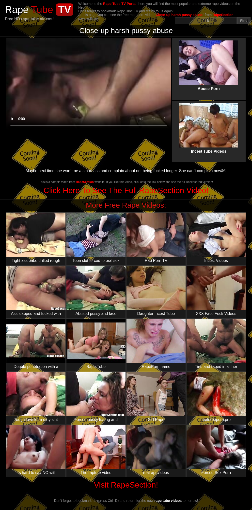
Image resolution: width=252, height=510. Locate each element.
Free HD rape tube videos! (29, 19)
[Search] (206, 20)
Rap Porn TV (156, 238)
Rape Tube (96, 344)
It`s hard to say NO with (35, 450)
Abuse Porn (208, 61)
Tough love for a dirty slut (35, 397)
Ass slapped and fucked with (35, 291)
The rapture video (96, 450)
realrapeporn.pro (216, 397)
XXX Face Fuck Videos (216, 291)
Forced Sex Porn (216, 450)
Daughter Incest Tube (156, 291)
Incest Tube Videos (208, 124)
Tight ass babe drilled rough (35, 238)
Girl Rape (156, 397)
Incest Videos (216, 238)
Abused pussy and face (96, 291)
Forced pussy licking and (96, 397)
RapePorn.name (156, 344)
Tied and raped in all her (216, 344)
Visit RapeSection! (126, 484)
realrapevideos (156, 450)
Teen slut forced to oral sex (96, 238)
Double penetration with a (35, 344)
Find (244, 21)
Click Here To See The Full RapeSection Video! (126, 190)
